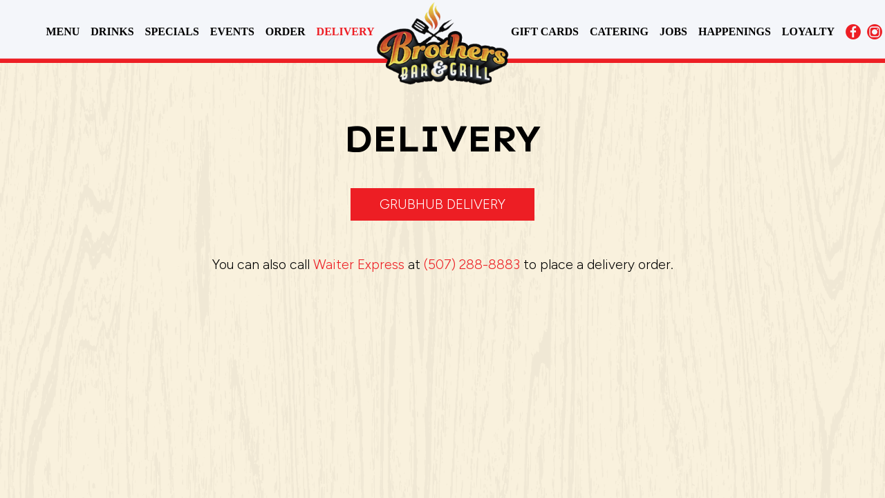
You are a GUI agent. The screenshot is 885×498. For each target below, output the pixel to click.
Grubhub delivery (442, 204)
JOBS (675, 31)
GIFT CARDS (546, 31)
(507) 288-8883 (472, 264)
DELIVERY (346, 31)
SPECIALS (173, 31)
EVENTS (233, 31)
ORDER (287, 31)
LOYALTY (808, 31)
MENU (64, 31)
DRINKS (113, 31)
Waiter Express (358, 264)
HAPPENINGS (736, 31)
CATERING (620, 31)
